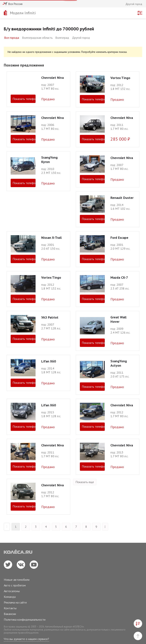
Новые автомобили (16, 579)
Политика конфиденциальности (24, 619)
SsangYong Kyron (49, 159)
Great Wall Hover (118, 319)
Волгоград (62, 38)
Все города (11, 38)
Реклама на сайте (15, 602)
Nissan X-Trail (51, 237)
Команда (10, 597)
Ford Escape (119, 237)
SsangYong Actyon (118, 363)
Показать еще (84, 482)
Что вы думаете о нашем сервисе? (26, 639)
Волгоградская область (37, 38)
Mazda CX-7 (119, 277)
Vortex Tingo (120, 78)
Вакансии (10, 614)
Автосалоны (12, 591)
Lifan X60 (48, 361)
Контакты (10, 608)
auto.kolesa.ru (78, 629)
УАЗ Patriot (49, 317)
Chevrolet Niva (52, 77)
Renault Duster (121, 197)
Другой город (81, 38)
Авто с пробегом (15, 585)
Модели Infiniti (23, 12)
